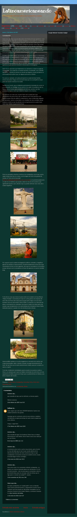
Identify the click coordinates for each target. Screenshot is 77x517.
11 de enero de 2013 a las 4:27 (15, 495)
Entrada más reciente (10, 508)
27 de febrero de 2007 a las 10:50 (16, 426)
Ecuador (52, 26)
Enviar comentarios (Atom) (17, 512)
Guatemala (59, 26)
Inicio (25, 508)
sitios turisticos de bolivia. (16, 493)
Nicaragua (7, 28)
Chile (28, 26)
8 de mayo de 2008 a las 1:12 (15, 441)
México (73, 26)
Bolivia (17, 26)
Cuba (47, 26)
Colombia (34, 26)
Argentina (6, 26)
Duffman (9, 408)
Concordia (26, 382)
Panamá (14, 28)
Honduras (66, 26)
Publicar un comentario (12, 499)
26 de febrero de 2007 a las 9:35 (16, 402)
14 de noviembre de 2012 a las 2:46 (16, 477)
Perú (18, 28)
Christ (13, 382)
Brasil (23, 26)
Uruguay (26, 28)
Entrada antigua (38, 508)
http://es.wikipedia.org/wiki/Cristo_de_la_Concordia (16, 180)
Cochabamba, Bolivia (22, 386)
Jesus (9, 384)
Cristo (31, 382)
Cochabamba (19, 382)
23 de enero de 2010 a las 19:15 (16, 459)
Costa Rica (41, 26)
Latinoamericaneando (26, 11)
